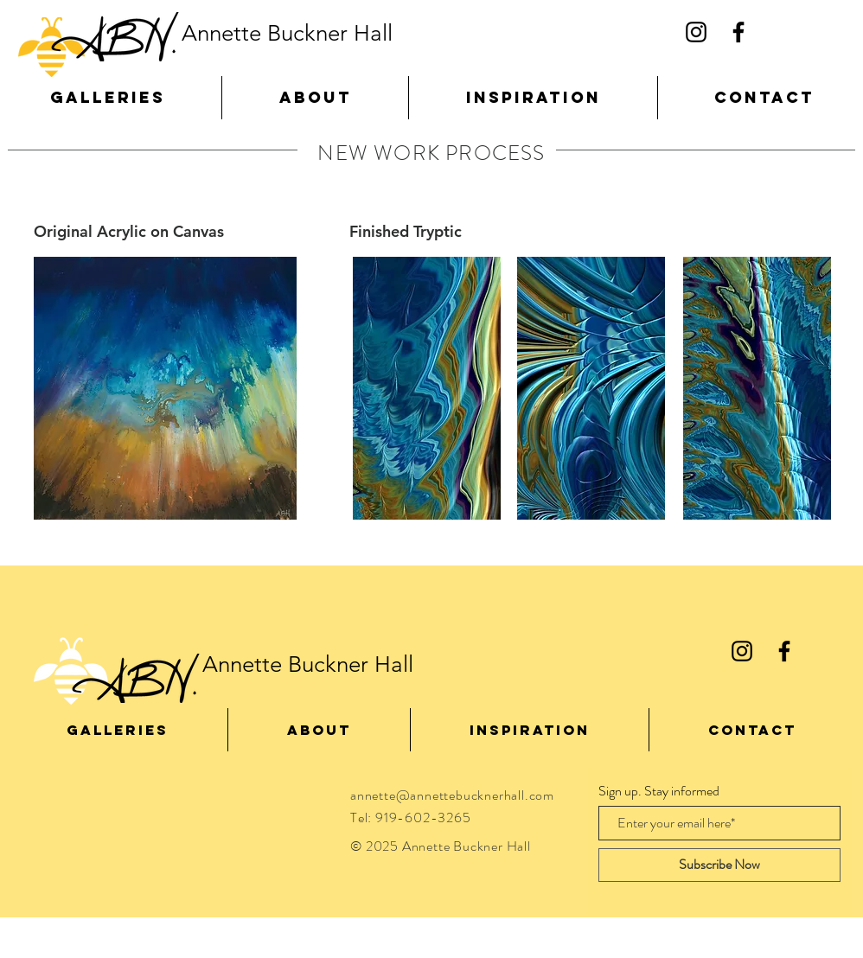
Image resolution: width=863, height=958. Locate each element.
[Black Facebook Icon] (738, 32)
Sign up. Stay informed (658, 791)
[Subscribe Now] (719, 865)
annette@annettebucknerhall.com (452, 795)
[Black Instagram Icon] (696, 32)
